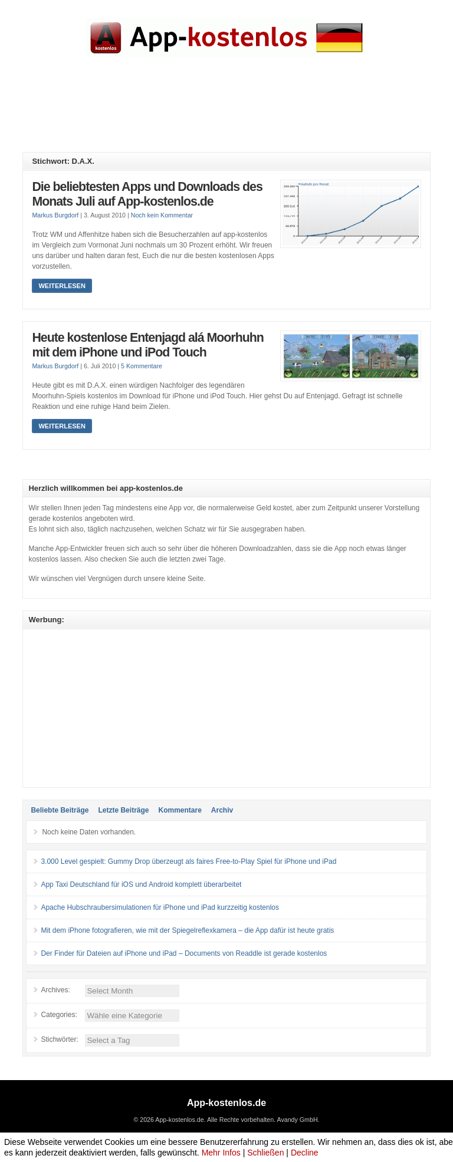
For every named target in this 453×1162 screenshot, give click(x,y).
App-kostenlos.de (226, 1103)
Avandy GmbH (297, 1119)
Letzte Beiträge (123, 810)
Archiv (222, 810)
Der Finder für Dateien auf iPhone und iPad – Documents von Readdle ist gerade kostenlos (184, 953)
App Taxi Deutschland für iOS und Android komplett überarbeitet (141, 884)
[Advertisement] (237, 113)
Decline (305, 1152)
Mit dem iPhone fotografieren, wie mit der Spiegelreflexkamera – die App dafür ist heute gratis (187, 930)
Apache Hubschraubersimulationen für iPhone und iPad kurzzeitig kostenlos (160, 907)
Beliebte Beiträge (59, 810)
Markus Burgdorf (55, 215)
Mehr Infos (221, 1152)
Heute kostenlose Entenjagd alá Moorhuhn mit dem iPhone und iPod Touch (147, 345)
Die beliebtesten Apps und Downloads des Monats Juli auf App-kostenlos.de (147, 194)
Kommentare (179, 810)
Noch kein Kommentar (162, 215)
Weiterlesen (61, 285)
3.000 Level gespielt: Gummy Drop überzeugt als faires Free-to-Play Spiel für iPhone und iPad (188, 861)
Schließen (265, 1152)
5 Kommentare (141, 365)
